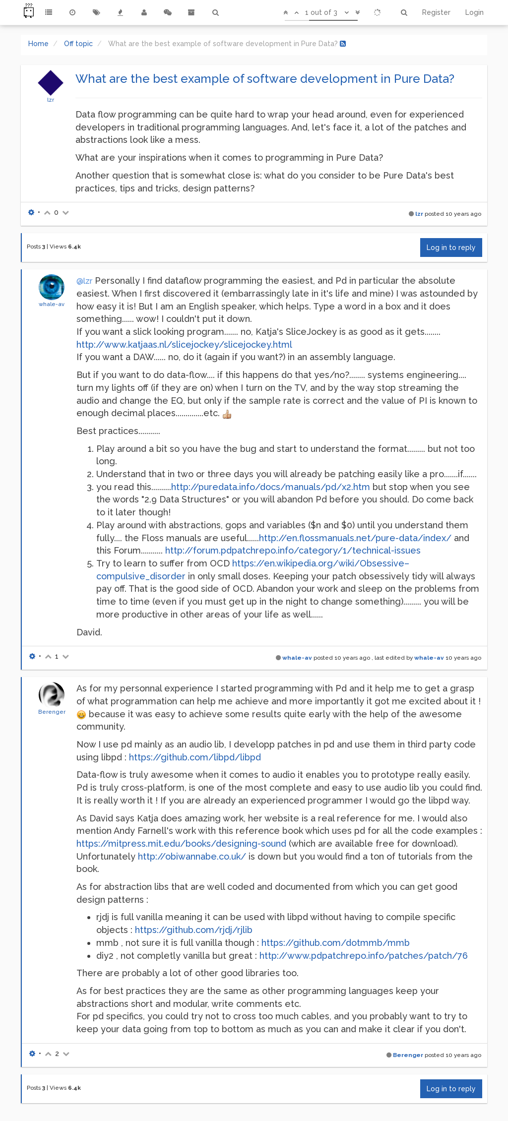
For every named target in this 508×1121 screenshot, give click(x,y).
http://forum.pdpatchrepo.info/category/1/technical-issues (293, 550)
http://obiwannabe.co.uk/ (192, 856)
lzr (50, 99)
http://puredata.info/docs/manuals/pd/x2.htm (270, 487)
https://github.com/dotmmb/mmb (335, 942)
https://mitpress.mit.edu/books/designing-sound (181, 843)
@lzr (84, 281)
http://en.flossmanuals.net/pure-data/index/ (355, 538)
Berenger (51, 711)
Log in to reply (451, 247)
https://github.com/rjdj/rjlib (194, 930)
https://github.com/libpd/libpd (195, 757)
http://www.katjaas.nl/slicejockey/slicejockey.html (184, 344)
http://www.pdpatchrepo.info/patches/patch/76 (363, 955)
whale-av (51, 304)
